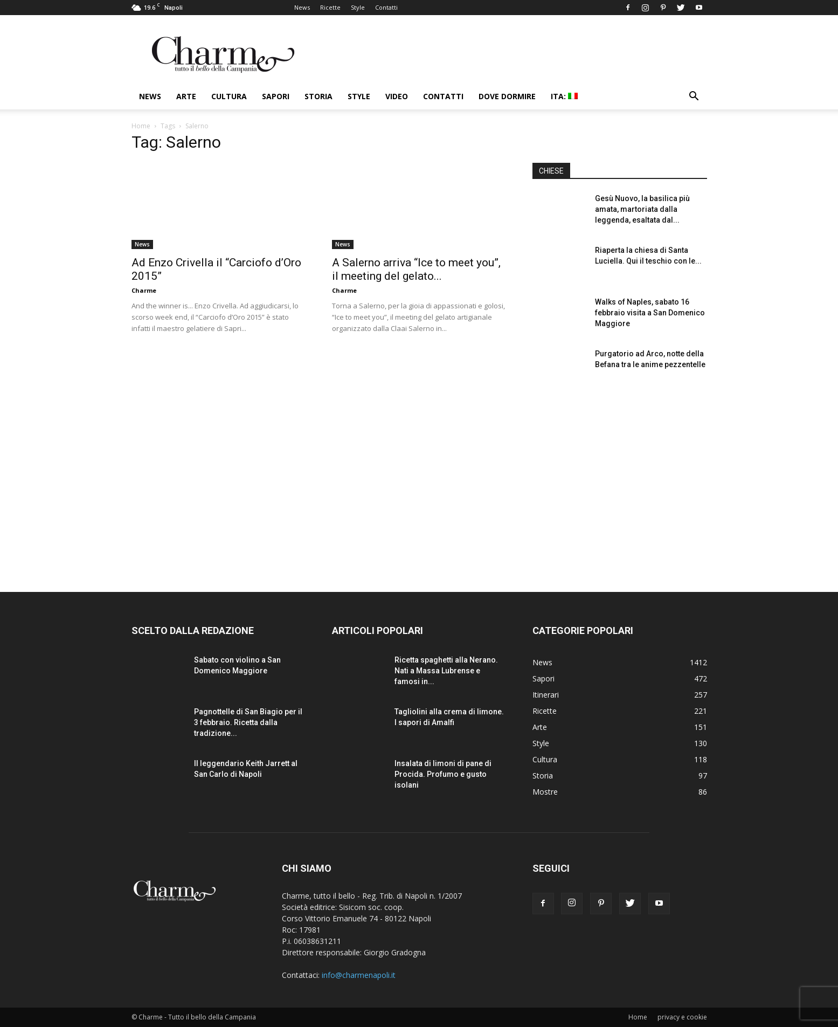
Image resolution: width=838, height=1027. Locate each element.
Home (140, 125)
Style (358, 7)
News (302, 7)
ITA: (564, 96)
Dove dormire (507, 96)
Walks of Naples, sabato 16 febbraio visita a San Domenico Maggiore (650, 313)
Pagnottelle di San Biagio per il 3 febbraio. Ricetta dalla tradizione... (248, 722)
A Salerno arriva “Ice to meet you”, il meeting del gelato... (416, 269)
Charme (143, 290)
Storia (318, 96)
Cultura (229, 96)
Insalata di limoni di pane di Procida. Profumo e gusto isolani (442, 774)
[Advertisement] (620, 479)
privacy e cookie (682, 1017)
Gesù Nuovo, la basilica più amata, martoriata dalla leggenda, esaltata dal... (642, 209)
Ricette (330, 7)
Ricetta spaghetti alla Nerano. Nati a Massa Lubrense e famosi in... (446, 671)
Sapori (275, 96)
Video (396, 96)
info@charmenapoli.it (359, 975)
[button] (694, 97)
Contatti (386, 7)
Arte (186, 96)
